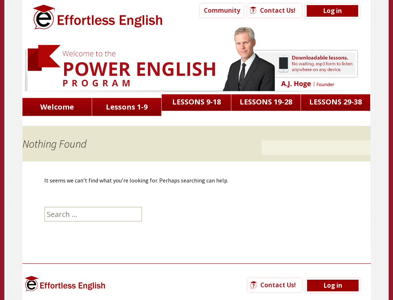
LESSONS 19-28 (266, 102)
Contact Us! (277, 10)
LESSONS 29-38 (335, 102)
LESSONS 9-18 (196, 102)
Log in (332, 11)
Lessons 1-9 (127, 107)
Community (222, 10)
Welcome (57, 107)
